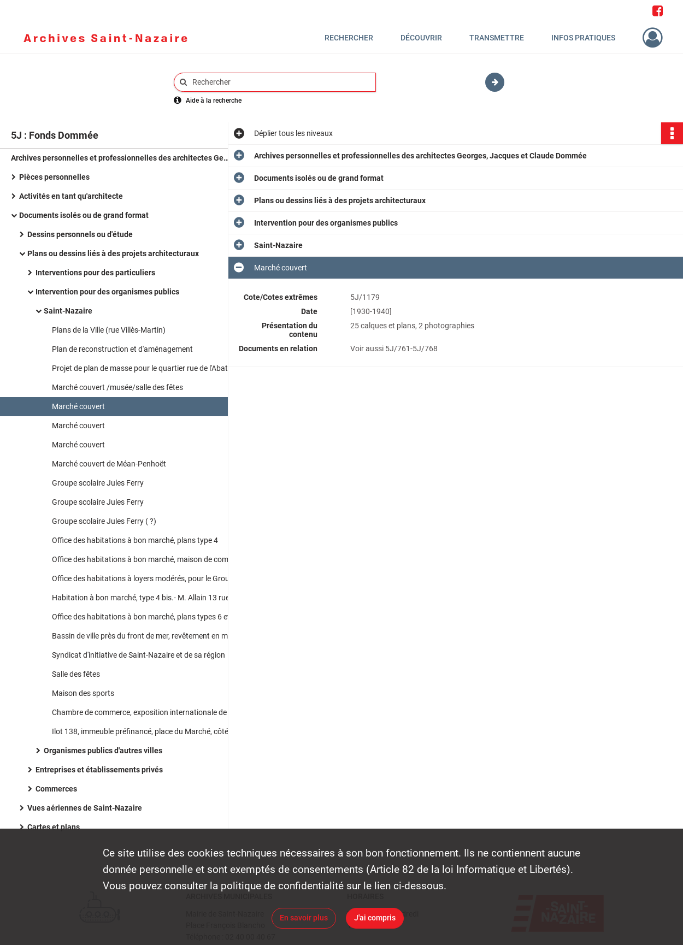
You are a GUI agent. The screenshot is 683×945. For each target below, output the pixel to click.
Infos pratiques (583, 37)
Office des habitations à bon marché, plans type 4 (135, 540)
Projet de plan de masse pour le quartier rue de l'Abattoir (145, 368)
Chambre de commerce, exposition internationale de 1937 (149, 712)
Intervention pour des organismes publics (107, 291)
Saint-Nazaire (68, 310)
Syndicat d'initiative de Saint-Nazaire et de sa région (138, 655)
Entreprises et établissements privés (99, 769)
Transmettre (496, 37)
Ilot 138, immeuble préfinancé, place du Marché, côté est (146, 731)
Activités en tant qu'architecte (71, 196)
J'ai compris (375, 917)
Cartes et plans (53, 827)
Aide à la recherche (214, 100)
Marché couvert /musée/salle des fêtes (117, 387)
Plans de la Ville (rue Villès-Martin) (109, 330)
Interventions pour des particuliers (95, 272)
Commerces (56, 788)
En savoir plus (304, 917)
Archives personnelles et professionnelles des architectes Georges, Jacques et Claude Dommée (120, 157)
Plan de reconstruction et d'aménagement (122, 349)
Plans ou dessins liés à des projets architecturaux (113, 253)
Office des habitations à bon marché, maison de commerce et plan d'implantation (161, 559)
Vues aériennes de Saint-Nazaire (84, 808)
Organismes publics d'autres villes (103, 750)
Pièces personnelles (54, 177)
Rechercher (349, 37)
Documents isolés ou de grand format (84, 215)
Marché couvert (78, 406)
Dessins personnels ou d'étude (80, 234)
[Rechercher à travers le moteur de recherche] (280, 82)
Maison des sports (83, 693)
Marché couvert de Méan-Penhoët (109, 463)
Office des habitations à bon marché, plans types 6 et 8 (144, 616)
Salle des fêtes (76, 674)
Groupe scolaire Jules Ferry (98, 483)
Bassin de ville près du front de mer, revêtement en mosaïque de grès (161, 635)
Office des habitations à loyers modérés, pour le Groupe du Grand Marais (161, 578)
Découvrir (421, 37)
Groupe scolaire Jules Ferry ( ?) (104, 521)
